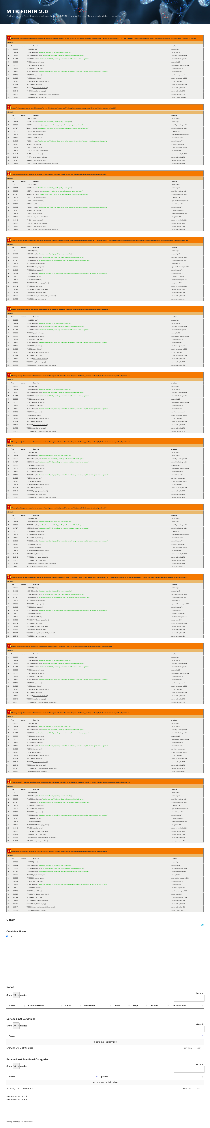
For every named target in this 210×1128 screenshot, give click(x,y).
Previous (187, 1048)
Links (68, 1005)
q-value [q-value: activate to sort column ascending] (104, 1076)
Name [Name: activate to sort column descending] (12, 1036)
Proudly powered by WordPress (19, 1121)
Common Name (36, 1005)
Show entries (16, 995)
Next (198, 1048)
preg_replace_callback (40, 88)
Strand (154, 1005)
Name (12, 1005)
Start (117, 1005)
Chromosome (179, 1005)
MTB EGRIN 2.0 (27, 11)
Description (90, 1005)
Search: (189, 997)
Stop (135, 1005)
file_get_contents (38, 97)
